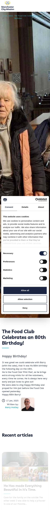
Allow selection (25, 299)
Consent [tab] (9, 207)
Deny (25, 308)
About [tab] (41, 207)
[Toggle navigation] (45, 5)
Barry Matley (11, 407)
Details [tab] (25, 207)
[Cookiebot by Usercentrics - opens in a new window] (35, 199)
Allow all (25, 290)
